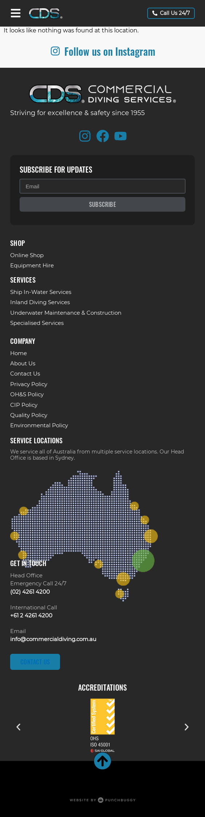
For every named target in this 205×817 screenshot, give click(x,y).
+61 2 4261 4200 (31, 615)
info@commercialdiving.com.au (53, 639)
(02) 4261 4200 (30, 591)
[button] (18, 726)
